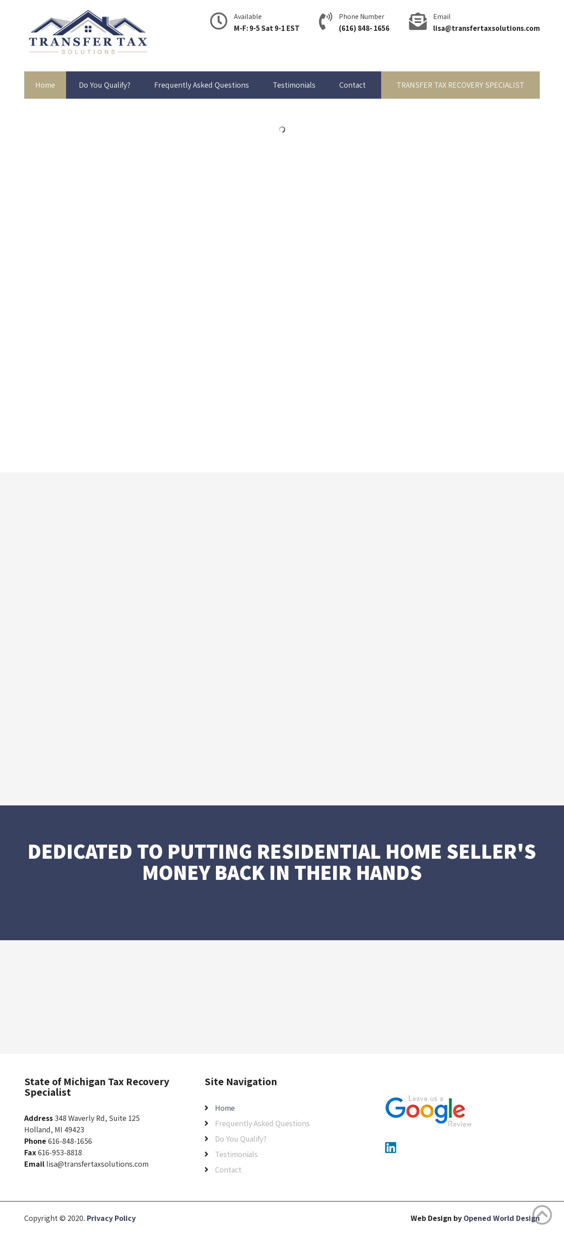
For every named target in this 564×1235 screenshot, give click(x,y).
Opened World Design (502, 1218)
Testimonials (294, 85)
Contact (352, 85)
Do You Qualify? (104, 85)
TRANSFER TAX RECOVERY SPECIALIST (460, 85)
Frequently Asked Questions (201, 85)
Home (45, 85)
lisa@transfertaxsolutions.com (486, 28)
